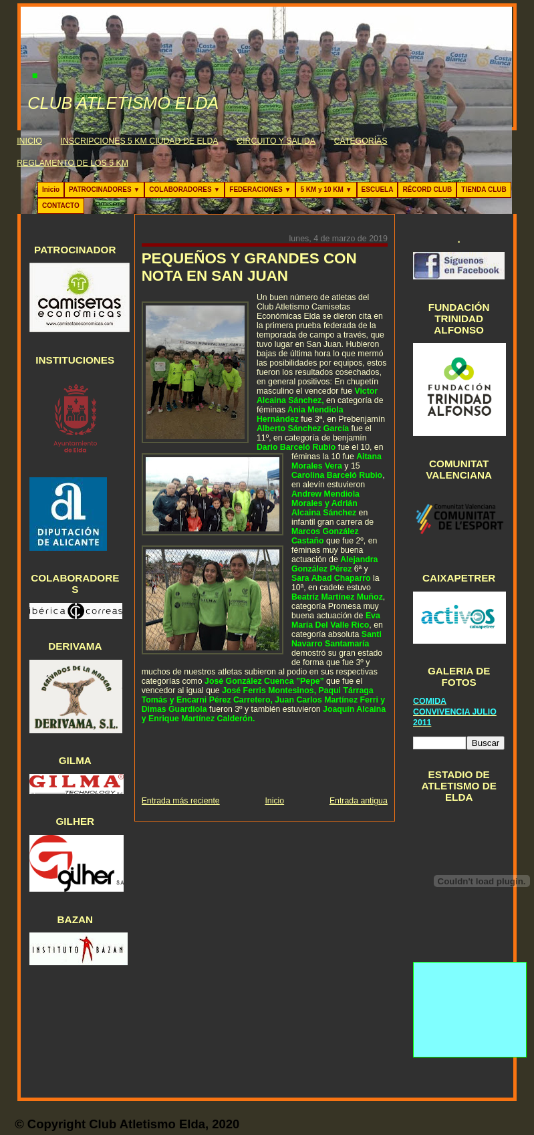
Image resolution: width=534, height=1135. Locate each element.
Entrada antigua (358, 800)
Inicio (50, 189)
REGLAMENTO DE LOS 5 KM (72, 163)
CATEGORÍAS (361, 141)
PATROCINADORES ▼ (104, 189)
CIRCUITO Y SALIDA (276, 141)
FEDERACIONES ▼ (260, 189)
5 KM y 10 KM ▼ (326, 189)
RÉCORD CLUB (427, 189)
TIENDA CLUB (483, 189)
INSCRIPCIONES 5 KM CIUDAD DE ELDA (140, 141)
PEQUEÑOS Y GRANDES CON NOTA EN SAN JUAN (249, 267)
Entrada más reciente (181, 800)
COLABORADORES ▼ (184, 189)
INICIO (29, 141)
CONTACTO (61, 205)
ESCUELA (378, 189)
